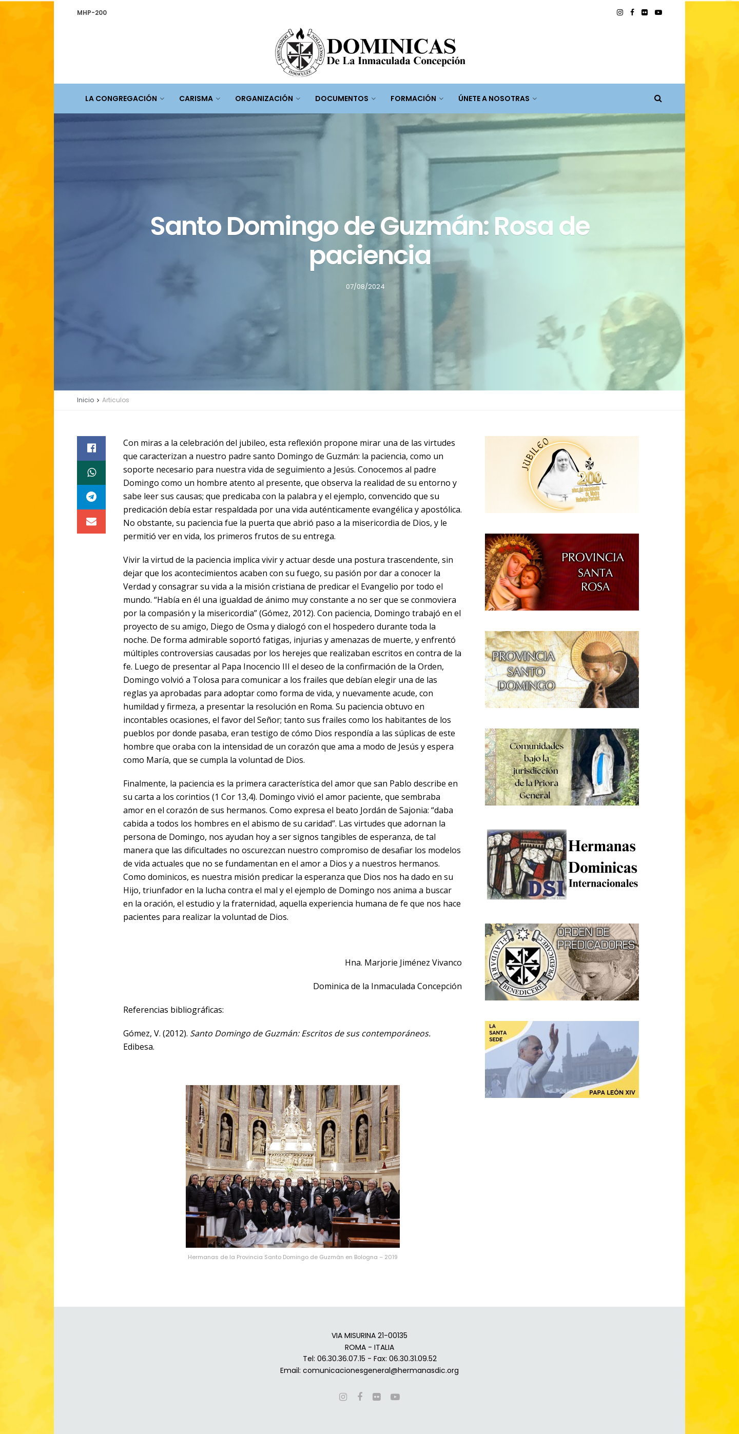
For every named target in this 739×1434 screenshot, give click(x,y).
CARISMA (196, 98)
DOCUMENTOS (341, 98)
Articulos (115, 400)
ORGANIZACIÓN (264, 98)
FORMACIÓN (413, 98)
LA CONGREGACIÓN (121, 98)
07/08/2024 (365, 286)
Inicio (85, 400)
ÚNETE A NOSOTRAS (494, 98)
